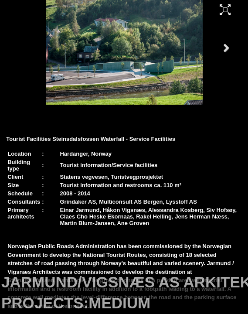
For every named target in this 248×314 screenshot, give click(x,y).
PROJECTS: (44, 302)
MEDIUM (119, 302)
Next (223, 56)
